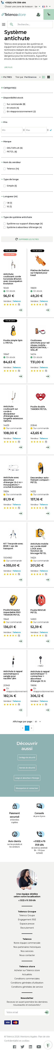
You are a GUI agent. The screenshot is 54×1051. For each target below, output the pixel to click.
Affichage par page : (23, 721)
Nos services (27, 951)
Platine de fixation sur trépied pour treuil (39, 273)
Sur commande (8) (16, 104)
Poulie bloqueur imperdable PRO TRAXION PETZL (11, 612)
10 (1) (9, 206)
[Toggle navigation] (3, 24)
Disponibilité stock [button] (12, 97)
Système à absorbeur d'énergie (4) (24, 227)
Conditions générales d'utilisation (27, 982)
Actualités (27, 974)
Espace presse (27, 923)
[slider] (10, 304)
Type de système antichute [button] (16, 217)
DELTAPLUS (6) (15, 148)
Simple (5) (12, 185)
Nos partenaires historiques (27, 947)
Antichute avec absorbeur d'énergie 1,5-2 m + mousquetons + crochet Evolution (13, 482)
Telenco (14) (13, 168)
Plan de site (44, 1036)
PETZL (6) (12, 151)
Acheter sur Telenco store (27, 970)
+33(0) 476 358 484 (15, 2)
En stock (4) (13, 108)
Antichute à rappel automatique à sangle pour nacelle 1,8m (12, 675)
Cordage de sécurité (27, 757)
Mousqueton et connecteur (27, 788)
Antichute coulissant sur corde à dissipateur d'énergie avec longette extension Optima (13, 413)
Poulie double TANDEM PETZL (38, 407)
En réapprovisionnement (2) (21, 111)
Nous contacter (27, 955)
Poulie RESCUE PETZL (38, 611)
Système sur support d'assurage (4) (25, 223)
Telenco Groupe (27, 915)
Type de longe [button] (9, 179)
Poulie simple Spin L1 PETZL (12, 341)
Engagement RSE (27, 919)
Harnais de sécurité (27, 767)
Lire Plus (8, 67)
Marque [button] (6, 141)
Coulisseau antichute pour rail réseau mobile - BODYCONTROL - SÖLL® (39, 345)
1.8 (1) (9, 203)
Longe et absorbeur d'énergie (27, 777)
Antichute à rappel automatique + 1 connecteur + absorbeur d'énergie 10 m (39, 676)
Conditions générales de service (27, 987)
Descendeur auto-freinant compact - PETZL (40, 480)
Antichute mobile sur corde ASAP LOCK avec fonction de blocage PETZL (39, 548)
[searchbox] (34, 24)
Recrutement (27, 928)
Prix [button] (4, 122)
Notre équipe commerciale (27, 943)
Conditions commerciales (27, 978)
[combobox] (30, 24)
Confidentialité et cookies (16, 1040)
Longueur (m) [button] (9, 196)
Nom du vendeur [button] (11, 162)
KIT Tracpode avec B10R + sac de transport (13, 546)
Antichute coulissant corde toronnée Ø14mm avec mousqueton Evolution (12, 279)
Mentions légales (28, 1036)
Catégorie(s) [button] (8, 87)
